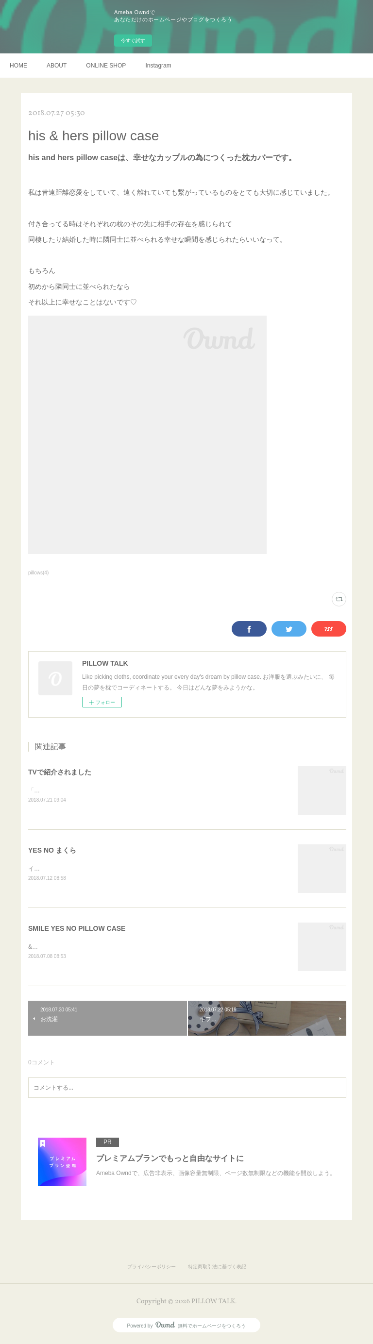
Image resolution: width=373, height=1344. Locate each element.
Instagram (158, 65)
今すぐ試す (133, 40)
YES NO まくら (52, 851)
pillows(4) (38, 572)
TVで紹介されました (59, 772)
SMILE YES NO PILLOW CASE (76, 929)
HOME (18, 65)
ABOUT (57, 65)
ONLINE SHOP (106, 65)
